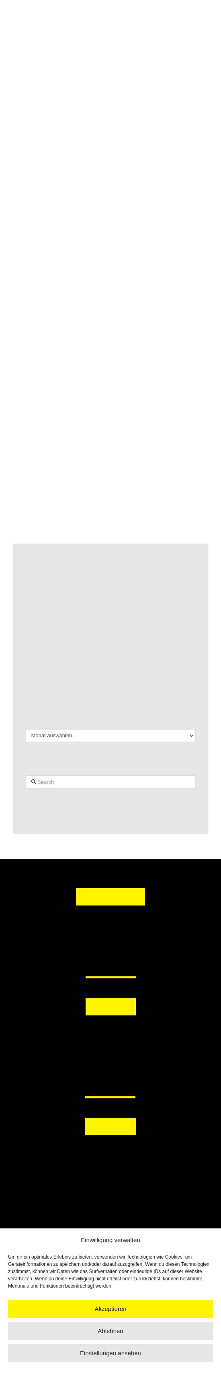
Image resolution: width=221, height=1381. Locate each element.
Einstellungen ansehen (110, 1353)
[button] (110, 1032)
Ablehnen (110, 1330)
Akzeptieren (110, 1308)
